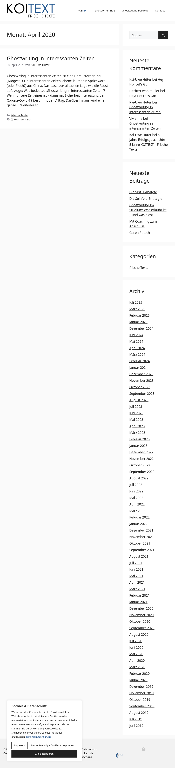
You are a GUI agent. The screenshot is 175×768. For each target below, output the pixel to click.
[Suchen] (163, 35)
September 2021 (141, 550)
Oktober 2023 (139, 387)
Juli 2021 (135, 563)
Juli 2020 (135, 641)
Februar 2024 (139, 361)
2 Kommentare (21, 119)
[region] (44, 730)
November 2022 (141, 458)
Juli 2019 (135, 719)
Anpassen (19, 745)
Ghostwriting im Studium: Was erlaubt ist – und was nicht (147, 210)
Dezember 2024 (141, 328)
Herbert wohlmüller (144, 91)
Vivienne (135, 118)
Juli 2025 (135, 302)
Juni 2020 (136, 647)
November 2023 (141, 380)
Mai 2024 (136, 341)
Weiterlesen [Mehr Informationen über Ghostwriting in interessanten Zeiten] (29, 105)
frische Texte (19, 115)
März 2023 (137, 432)
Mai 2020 (136, 654)
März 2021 (137, 589)
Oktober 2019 (139, 699)
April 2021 (137, 582)
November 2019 (141, 693)
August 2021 (139, 556)
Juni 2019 (136, 725)
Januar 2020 (138, 680)
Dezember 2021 (141, 530)
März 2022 (137, 511)
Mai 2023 (136, 419)
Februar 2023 (139, 439)
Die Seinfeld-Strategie (145, 198)
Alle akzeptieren (44, 753)
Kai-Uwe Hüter (140, 79)
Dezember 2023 (141, 374)
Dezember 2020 (141, 608)
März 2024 (137, 354)
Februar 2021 (139, 595)
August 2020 (139, 634)
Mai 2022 (136, 498)
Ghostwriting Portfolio (135, 10)
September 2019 (141, 706)
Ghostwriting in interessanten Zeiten (51, 58)
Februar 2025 (139, 315)
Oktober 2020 (139, 621)
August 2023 (139, 400)
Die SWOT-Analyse (143, 192)
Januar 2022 (138, 524)
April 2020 (137, 660)
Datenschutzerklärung (38, 736)
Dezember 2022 (141, 452)
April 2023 (137, 426)
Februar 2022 (139, 517)
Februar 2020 (139, 673)
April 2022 (137, 504)
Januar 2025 (138, 322)
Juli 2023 (135, 406)
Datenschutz (89, 749)
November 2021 (141, 537)
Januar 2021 (138, 602)
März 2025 (137, 309)
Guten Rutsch (139, 232)
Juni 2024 (136, 335)
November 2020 (141, 615)
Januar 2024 (138, 367)
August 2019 (139, 712)
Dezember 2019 (141, 686)
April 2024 (137, 348)
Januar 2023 (138, 445)
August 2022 (139, 478)
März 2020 (137, 667)
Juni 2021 (136, 569)
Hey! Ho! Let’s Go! (142, 96)
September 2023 (141, 393)
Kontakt (160, 10)
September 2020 (141, 628)
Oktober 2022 (139, 465)
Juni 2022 (136, 491)
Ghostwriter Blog (105, 10)
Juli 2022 (135, 485)
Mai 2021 (136, 576)
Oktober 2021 (139, 543)
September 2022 (141, 472)
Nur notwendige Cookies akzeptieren (52, 745)
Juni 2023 (136, 413)
